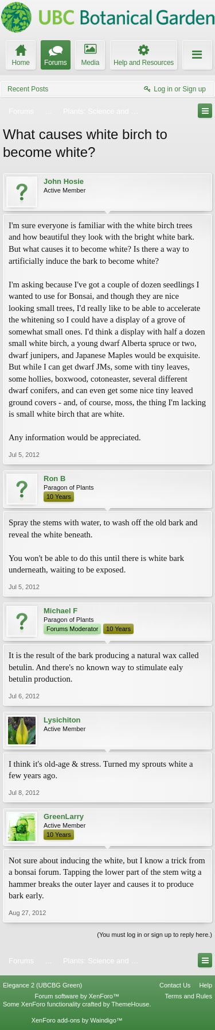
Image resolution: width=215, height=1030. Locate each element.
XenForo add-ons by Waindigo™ (77, 1020)
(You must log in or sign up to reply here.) (154, 934)
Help (205, 985)
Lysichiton (62, 720)
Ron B (54, 478)
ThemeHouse (130, 1004)
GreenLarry (64, 816)
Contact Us (174, 985)
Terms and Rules (188, 996)
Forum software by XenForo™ (77, 996)
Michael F (60, 610)
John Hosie (64, 181)
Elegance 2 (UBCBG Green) (42, 985)
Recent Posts (27, 89)
